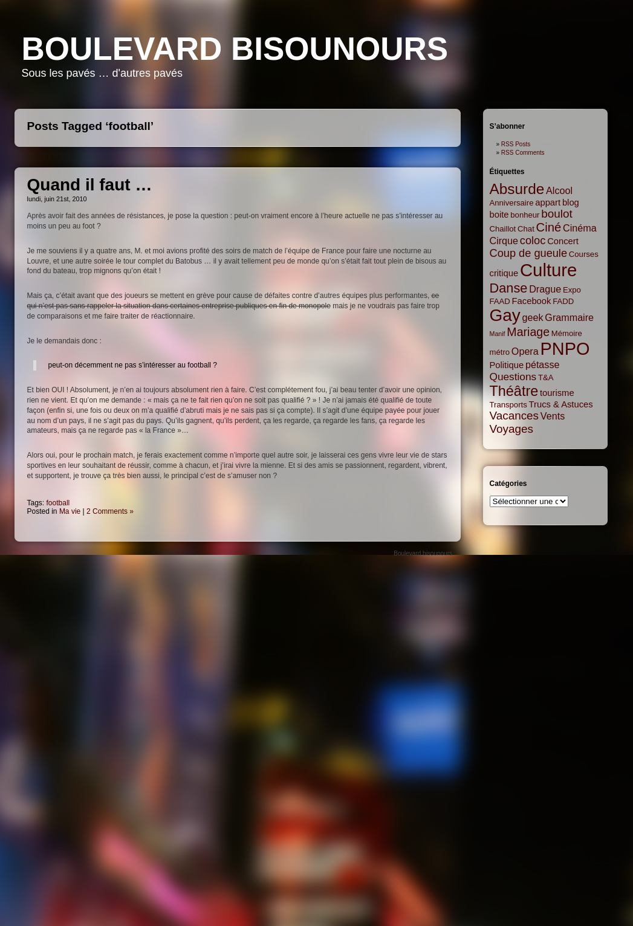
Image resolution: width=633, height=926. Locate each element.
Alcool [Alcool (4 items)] (559, 190)
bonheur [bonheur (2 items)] (524, 214)
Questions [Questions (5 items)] (513, 377)
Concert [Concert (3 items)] (563, 241)
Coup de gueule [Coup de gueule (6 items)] (529, 253)
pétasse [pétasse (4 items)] (542, 364)
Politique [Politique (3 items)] (507, 365)
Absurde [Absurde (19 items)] (517, 189)
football (58, 503)
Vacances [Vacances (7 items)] (514, 415)
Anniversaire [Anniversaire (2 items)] (512, 202)
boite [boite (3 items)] (499, 214)
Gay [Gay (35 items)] (505, 315)
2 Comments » (110, 511)
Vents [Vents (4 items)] (552, 415)
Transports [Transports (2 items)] (508, 404)
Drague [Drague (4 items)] (545, 288)
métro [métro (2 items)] (500, 352)
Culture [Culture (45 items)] (548, 270)
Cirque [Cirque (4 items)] (504, 240)
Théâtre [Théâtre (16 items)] (514, 391)
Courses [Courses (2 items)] (584, 254)
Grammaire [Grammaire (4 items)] (569, 317)
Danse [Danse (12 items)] (509, 288)
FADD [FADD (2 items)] (563, 301)
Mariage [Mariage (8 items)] (528, 331)
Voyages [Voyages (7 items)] (511, 429)
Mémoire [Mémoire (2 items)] (566, 333)
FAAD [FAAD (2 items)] (500, 301)
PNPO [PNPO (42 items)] (565, 348)
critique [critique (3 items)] (504, 273)
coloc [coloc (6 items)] (533, 241)
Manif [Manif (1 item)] (497, 333)
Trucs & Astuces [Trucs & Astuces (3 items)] (561, 404)
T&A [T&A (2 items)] (546, 377)
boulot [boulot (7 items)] (556, 213)
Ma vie (69, 511)
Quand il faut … (89, 184)
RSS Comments (523, 152)
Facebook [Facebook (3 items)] (531, 301)
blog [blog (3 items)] (570, 202)
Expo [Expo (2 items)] (572, 289)
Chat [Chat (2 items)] (526, 228)
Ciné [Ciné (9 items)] (549, 227)
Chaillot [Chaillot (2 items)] (503, 228)
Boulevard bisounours (235, 48)
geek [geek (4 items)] (533, 317)
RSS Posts (515, 144)
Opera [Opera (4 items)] (525, 351)
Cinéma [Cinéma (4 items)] (580, 227)
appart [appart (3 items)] (547, 202)
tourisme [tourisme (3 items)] (557, 393)
